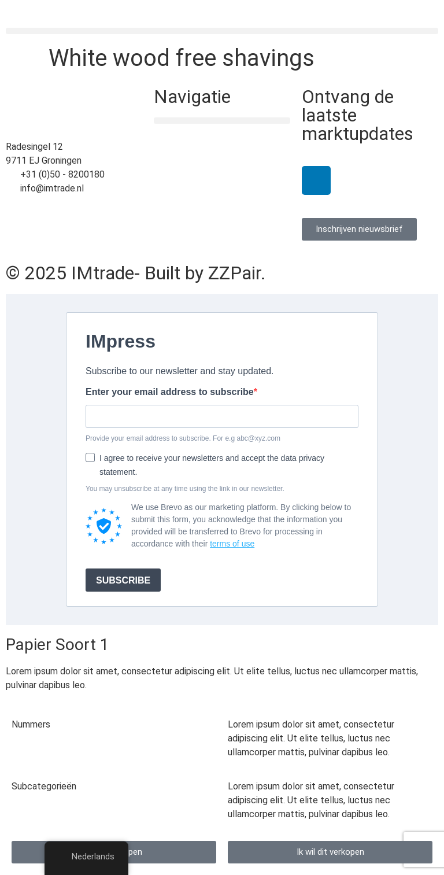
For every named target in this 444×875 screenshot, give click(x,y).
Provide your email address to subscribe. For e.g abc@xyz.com (183, 438)
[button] (222, 31)
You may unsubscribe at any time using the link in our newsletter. (185, 488)
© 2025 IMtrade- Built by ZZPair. (136, 273)
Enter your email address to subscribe (170, 392)
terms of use (232, 543)
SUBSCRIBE (123, 580)
